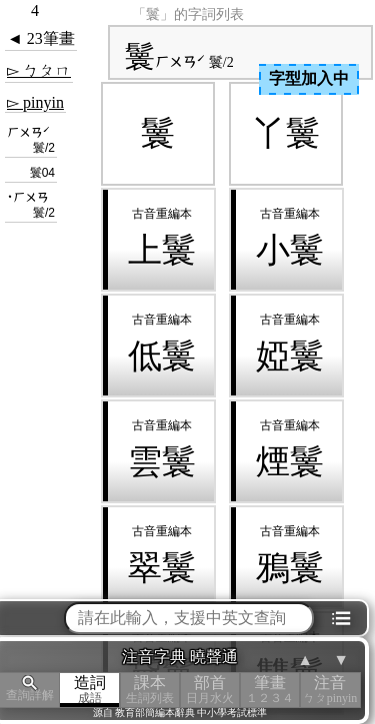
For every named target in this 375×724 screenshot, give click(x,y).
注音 (330, 689)
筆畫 (270, 689)
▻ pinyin (35, 102)
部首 (210, 689)
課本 (150, 689)
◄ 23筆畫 (41, 38)
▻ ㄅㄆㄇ (39, 70)
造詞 (90, 689)
